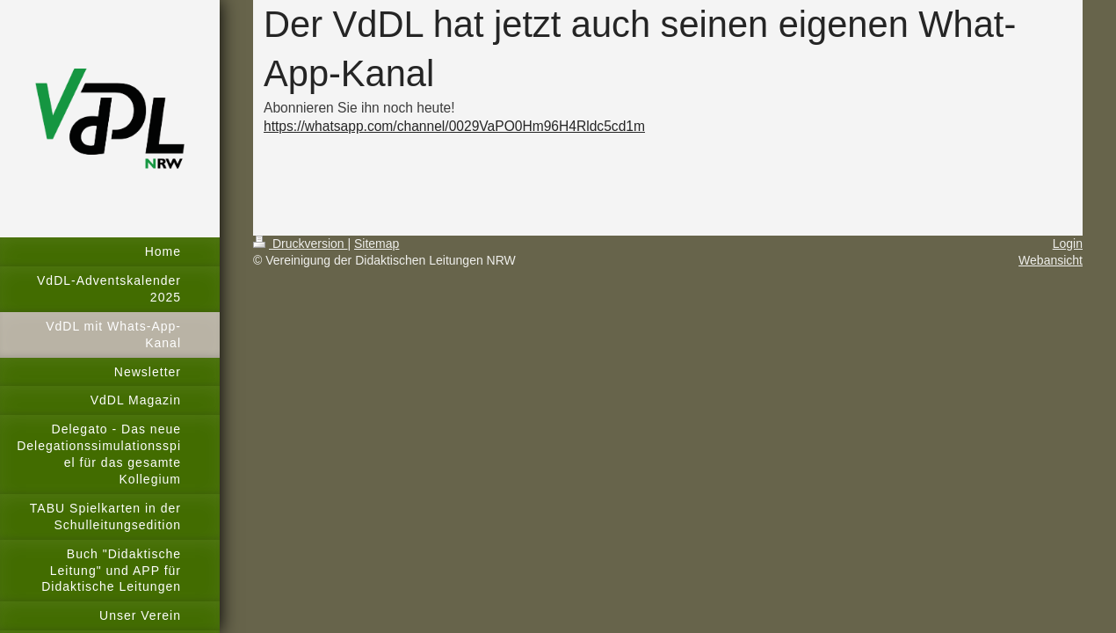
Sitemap (376, 243)
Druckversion (300, 243)
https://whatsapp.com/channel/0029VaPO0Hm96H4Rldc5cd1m (454, 126)
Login (1068, 243)
